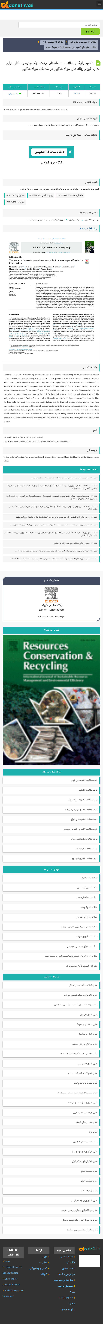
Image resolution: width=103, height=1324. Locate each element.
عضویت (43, 1262)
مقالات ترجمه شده (63, 1280)
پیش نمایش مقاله (89, 228)
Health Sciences (12, 1284)
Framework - (15, 202)
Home (7, 1261)
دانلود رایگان (15, 93)
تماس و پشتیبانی (38, 1268)
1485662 (77, 93)
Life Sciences (11, 1278)
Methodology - (41, 195)
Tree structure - (70, 195)
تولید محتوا (67, 1309)
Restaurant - (15, 195)
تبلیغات (43, 1274)
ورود (44, 1256)
